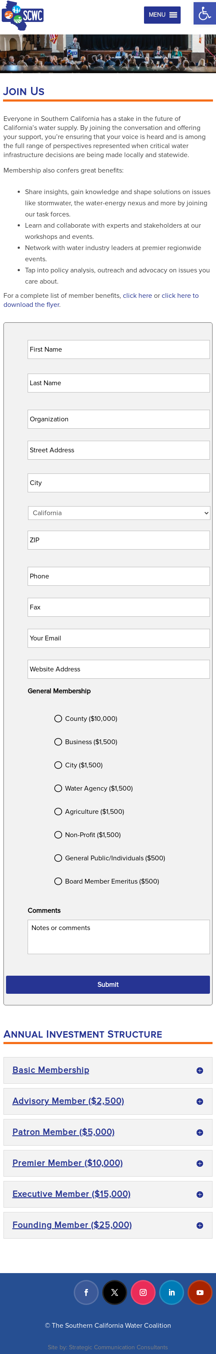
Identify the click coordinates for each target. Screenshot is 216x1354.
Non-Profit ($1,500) (93, 835)
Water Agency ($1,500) (99, 788)
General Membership (59, 691)
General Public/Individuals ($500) (115, 858)
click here (137, 295)
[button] (205, 13)
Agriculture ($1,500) (94, 811)
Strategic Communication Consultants (118, 1347)
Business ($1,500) (91, 742)
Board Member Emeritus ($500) (112, 881)
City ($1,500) (84, 765)
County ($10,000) (91, 718)
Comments (44, 910)
